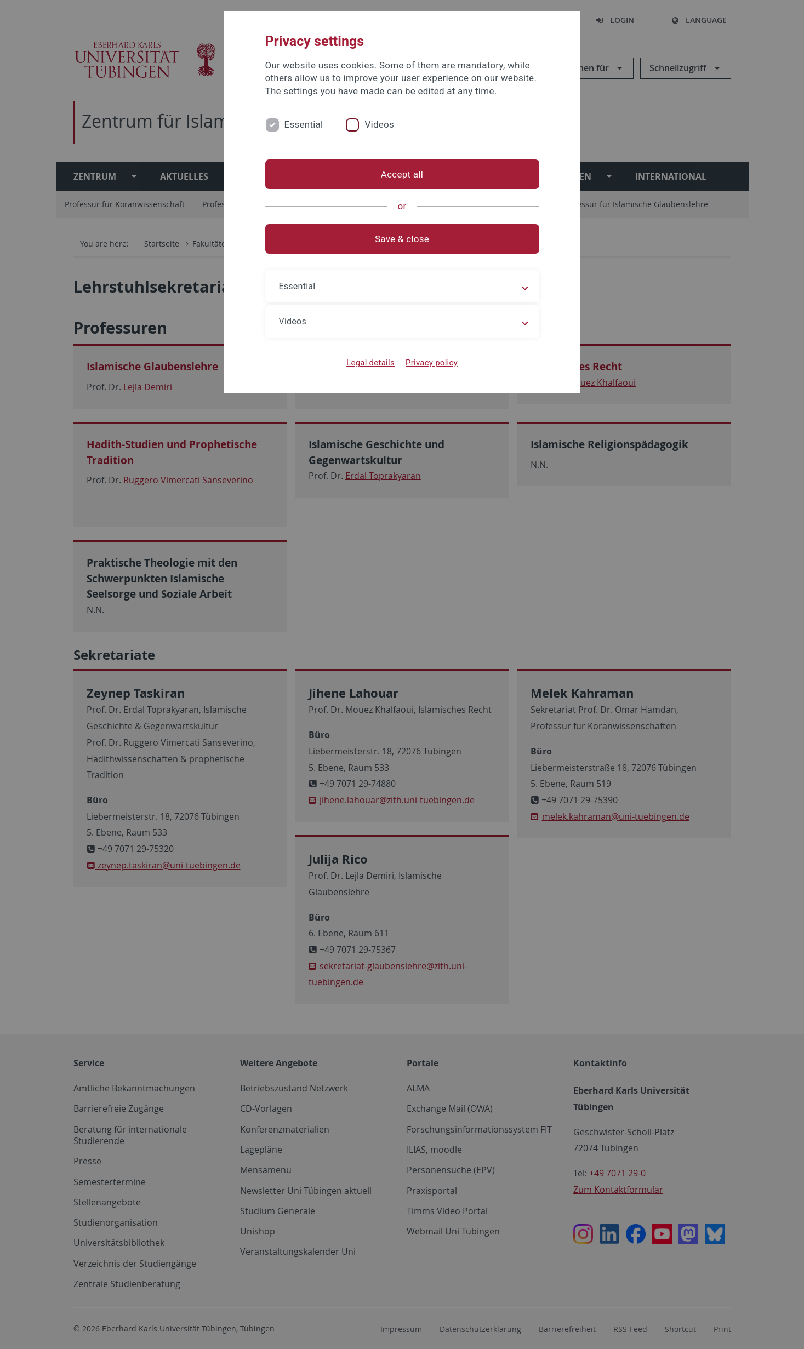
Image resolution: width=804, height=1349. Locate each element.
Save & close (402, 238)
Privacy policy (432, 363)
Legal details (370, 363)
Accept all (402, 174)
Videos (379, 124)
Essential (303, 124)
